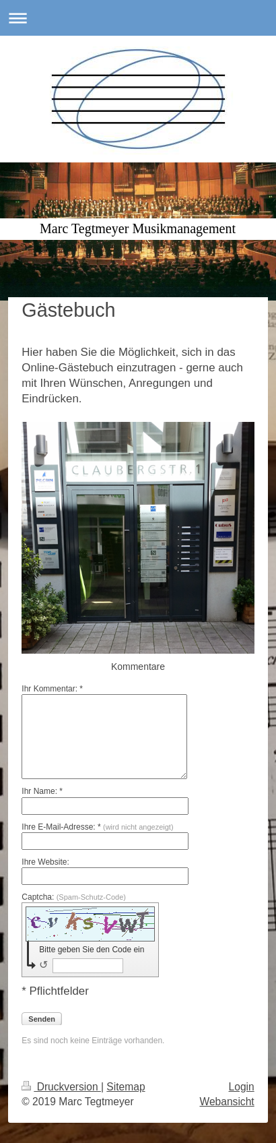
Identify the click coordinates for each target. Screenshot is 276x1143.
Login (241, 1086)
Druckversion (61, 1086)
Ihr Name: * (42, 791)
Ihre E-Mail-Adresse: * (97, 827)
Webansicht (226, 1101)
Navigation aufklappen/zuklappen (138, 17)
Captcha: (74, 897)
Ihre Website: (45, 862)
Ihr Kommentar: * (52, 688)
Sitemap (125, 1086)
